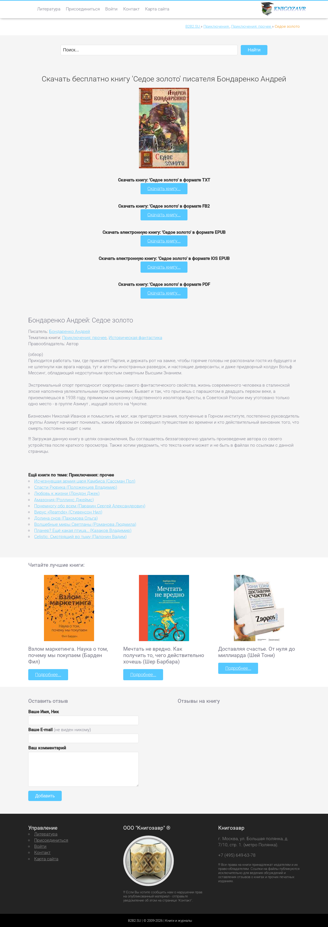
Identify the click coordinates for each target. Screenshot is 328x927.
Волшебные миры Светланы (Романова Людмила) (85, 523)
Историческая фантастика (135, 337)
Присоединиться (83, 9)
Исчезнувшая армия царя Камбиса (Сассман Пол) (84, 480)
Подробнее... (48, 674)
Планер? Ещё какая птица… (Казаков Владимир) (82, 529)
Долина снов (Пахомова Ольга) (66, 517)
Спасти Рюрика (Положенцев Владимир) (75, 486)
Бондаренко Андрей (69, 330)
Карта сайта (157, 9)
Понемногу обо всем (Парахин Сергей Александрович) (89, 505)
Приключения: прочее (84, 337)
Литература (48, 9)
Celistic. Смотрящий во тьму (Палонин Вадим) (80, 536)
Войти (111, 9)
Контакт (131, 9)
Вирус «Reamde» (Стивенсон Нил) (68, 511)
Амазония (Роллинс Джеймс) (64, 499)
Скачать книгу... (164, 188)
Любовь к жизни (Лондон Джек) (67, 493)
